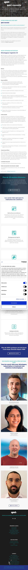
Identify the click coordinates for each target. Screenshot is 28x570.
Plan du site (6, 568)
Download (11, 568)
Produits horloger (14, 545)
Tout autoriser (14, 302)
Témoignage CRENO (14, 531)
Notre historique (14, 190)
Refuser (14, 306)
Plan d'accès (14, 560)
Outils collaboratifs (14, 564)
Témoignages (14, 527)
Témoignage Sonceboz (14, 530)
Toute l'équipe (14, 505)
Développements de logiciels (14, 237)
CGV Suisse (16, 568)
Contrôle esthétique (14, 541)
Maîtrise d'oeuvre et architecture (14, 213)
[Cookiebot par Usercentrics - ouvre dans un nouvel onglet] (21, 262)
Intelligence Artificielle (14, 331)
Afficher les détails (20, 299)
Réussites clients (14, 353)
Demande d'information (14, 561)
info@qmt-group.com (9, 42)
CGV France (21, 568)
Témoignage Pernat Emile (14, 532)
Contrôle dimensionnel (14, 542)
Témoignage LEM (14, 533)
